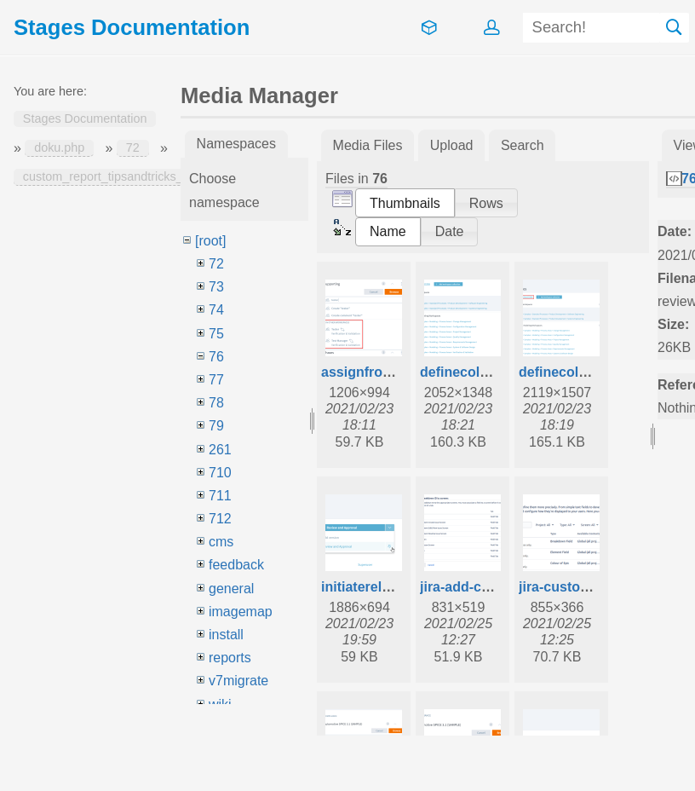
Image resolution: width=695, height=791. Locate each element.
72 (133, 148)
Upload (452, 145)
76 (216, 356)
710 (220, 472)
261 (220, 449)
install (226, 634)
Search (674, 28)
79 (216, 426)
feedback (236, 564)
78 (216, 403)
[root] (210, 241)
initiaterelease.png (381, 587)
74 (216, 310)
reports (230, 657)
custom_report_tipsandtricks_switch (120, 177)
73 (216, 287)
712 (220, 518)
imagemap (241, 611)
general (231, 588)
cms (221, 541)
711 (220, 495)
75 (216, 333)
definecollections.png (588, 372)
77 (216, 379)
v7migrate (238, 680)
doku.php (59, 148)
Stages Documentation (85, 119)
